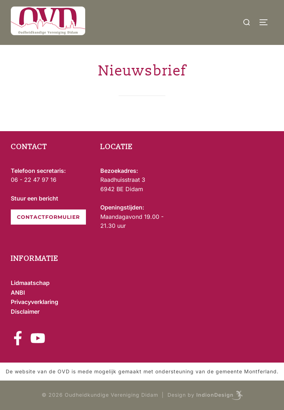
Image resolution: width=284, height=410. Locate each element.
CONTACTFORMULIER (48, 217)
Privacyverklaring (34, 301)
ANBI (18, 292)
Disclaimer (25, 311)
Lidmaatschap (30, 282)
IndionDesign (215, 395)
